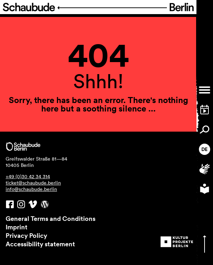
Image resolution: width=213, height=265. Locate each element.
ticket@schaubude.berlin (33, 183)
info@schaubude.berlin (31, 189)
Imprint (16, 227)
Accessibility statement (40, 244)
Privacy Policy (26, 235)
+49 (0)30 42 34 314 (28, 176)
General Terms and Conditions (50, 218)
